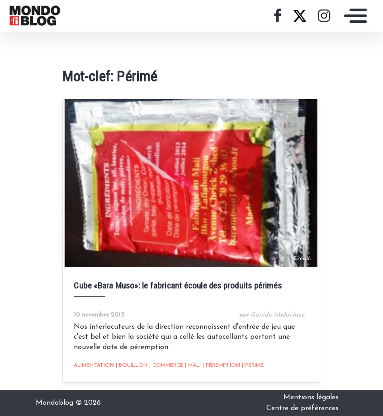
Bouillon (131, 365)
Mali (193, 365)
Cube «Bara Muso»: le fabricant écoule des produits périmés (178, 285)
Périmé (253, 365)
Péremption (221, 365)
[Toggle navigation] (353, 16)
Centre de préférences (302, 408)
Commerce (166, 365)
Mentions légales (311, 397)
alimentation (94, 365)
